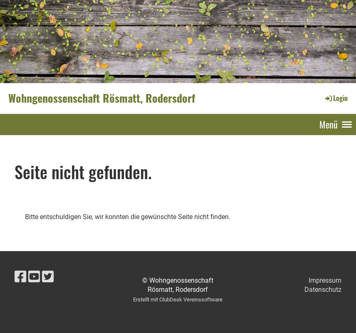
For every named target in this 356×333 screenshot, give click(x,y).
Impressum (325, 280)
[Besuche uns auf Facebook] (20, 277)
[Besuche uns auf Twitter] (48, 277)
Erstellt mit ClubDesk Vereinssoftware (177, 299)
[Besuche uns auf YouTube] (34, 277)
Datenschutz (322, 290)
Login (336, 98)
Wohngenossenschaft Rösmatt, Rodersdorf (101, 98)
